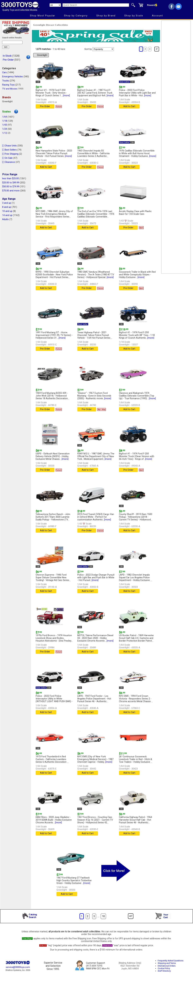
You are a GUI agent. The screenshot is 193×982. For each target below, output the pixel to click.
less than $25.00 (10, 178)
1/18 (4, 121)
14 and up (7, 215)
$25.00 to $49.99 (10, 182)
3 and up (6, 203)
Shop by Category (76, 15)
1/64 (4, 116)
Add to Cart (129, 106)
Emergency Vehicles (12, 76)
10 (103, 916)
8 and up (6, 207)
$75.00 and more (11, 190)
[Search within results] (12, 42)
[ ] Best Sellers (9, 149)
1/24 (4, 129)
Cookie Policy (164, 968)
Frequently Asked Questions (170, 960)
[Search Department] (55, 5)
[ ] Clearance (8, 162)
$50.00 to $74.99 (10, 186)
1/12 (4, 133)
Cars (4, 72)
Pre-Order (8, 59)
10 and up (7, 211)
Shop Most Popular (42, 15)
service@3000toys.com (18, 967)
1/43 (4, 125)
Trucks (5, 80)
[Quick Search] (95, 5)
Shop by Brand (106, 15)
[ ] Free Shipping (10, 154)
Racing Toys (8, 84)
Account (157, 15)
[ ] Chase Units (9, 145)
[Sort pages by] (103, 49)
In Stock (7, 55)
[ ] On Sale (7, 158)
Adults (5, 219)
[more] (66, 95)
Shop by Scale (133, 15)
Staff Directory (164, 971)
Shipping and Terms (167, 963)
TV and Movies (9, 89)
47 (157, 49)
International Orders (166, 966)
